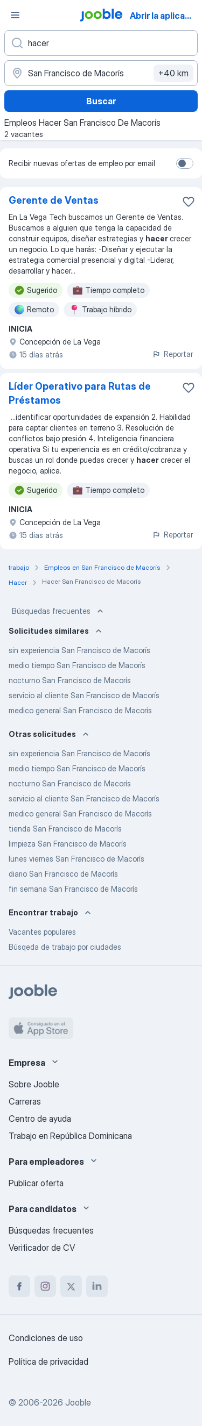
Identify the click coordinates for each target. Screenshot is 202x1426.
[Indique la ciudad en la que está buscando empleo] (101, 73)
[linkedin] (97, 1286)
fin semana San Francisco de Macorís (73, 888)
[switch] (184, 163)
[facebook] (19, 1286)
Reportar (172, 354)
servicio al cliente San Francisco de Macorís (84, 695)
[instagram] (45, 1286)
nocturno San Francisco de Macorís (70, 680)
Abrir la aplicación (165, 15)
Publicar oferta (36, 1183)
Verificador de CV (42, 1247)
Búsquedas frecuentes (59, 611)
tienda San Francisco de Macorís (65, 828)
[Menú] (15, 15)
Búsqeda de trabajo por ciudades (65, 946)
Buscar (101, 101)
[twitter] (71, 1286)
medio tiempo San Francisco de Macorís (77, 665)
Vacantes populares (42, 931)
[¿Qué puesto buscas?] (101, 43)
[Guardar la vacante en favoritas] (188, 201)
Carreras (25, 1101)
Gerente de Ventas (54, 200)
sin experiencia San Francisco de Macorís (79, 650)
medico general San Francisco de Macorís (80, 710)
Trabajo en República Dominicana (70, 1135)
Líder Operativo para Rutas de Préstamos (80, 393)
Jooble (78, 1402)
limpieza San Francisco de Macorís (68, 843)
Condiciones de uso (46, 1337)
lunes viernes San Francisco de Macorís (76, 858)
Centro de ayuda (40, 1118)
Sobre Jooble (34, 1084)
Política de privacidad (48, 1361)
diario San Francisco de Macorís (63, 873)
